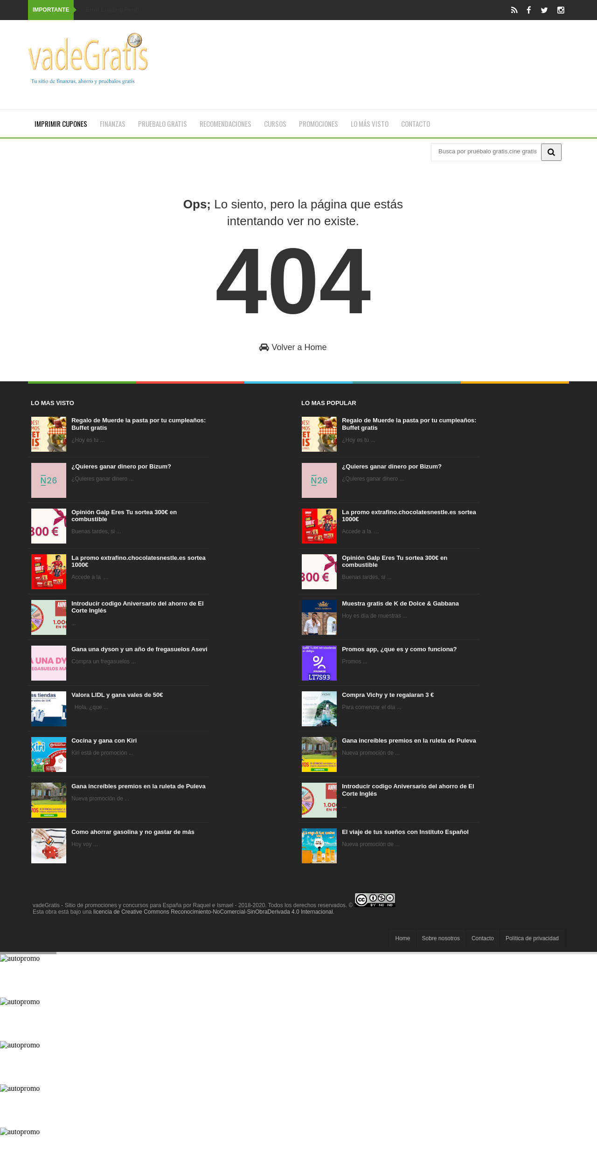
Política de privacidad (532, 938)
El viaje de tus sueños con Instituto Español (405, 831)
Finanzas (112, 123)
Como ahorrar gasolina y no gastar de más (132, 831)
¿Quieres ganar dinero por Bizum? (121, 466)
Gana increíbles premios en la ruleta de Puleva (138, 786)
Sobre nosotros (441, 938)
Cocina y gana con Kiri (104, 740)
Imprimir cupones (61, 123)
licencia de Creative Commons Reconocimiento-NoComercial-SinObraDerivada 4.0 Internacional (213, 912)
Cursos (275, 123)
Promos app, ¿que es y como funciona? (399, 649)
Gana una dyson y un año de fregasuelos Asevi (139, 649)
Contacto (415, 123)
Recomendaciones (225, 123)
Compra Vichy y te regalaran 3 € (388, 694)
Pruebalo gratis (162, 123)
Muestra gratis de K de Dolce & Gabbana (400, 603)
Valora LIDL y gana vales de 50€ (117, 694)
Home (402, 938)
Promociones (318, 123)
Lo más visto (370, 123)
